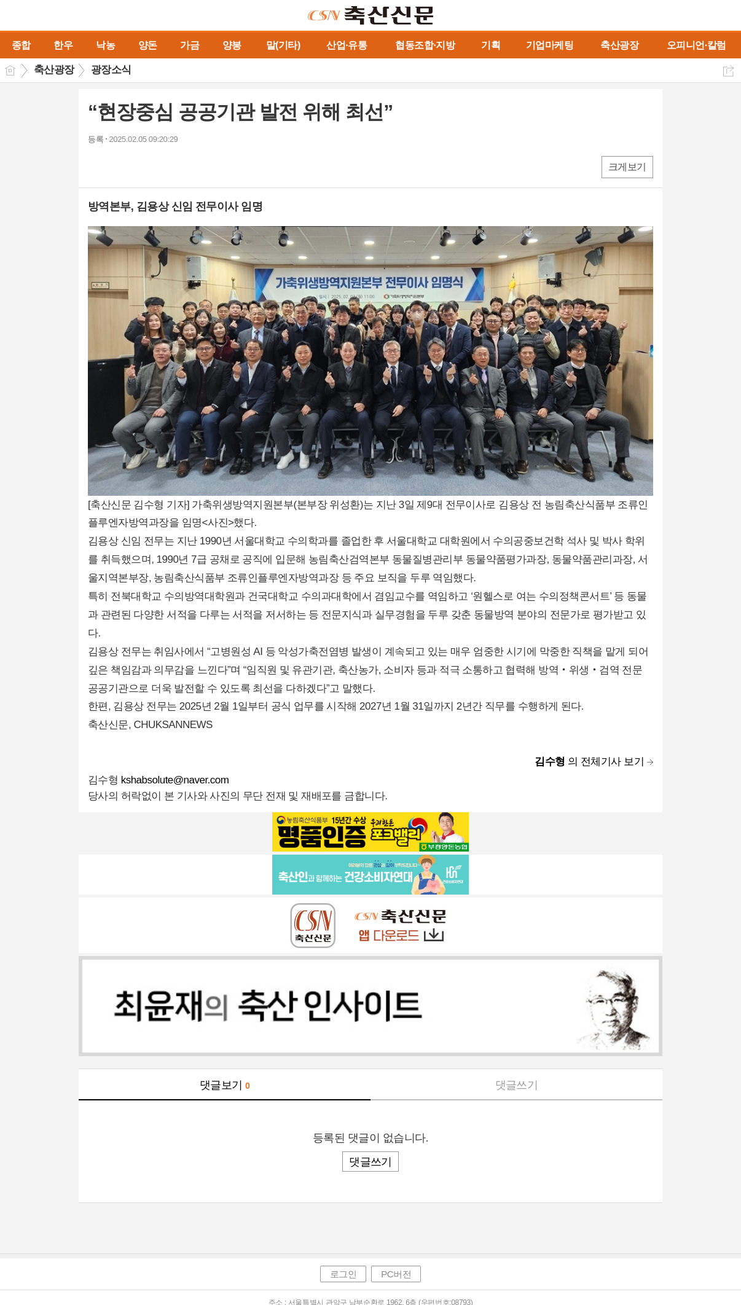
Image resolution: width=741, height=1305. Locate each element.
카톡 (148, 166)
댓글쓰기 (516, 1085)
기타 (172, 166)
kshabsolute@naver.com (175, 780)
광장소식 (111, 70)
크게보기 (627, 167)
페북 (98, 166)
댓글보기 (225, 1085)
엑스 (123, 166)
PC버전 (396, 1274)
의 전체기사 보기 (589, 761)
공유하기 (728, 71)
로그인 (343, 1274)
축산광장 (54, 70)
